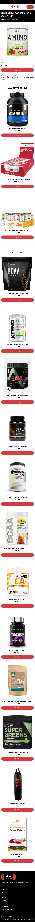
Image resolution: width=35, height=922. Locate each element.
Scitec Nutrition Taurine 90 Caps (17, 650)
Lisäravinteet (5, 19)
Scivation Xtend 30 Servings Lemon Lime (17, 344)
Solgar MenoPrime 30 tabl (17, 854)
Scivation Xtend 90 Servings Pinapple (17, 497)
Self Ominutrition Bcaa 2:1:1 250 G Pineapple (17, 293)
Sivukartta (30, 919)
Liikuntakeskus (7, 895)
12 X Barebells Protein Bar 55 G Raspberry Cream (17, 180)
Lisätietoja (17, 70)
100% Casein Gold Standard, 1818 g (17, 129)
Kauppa (30, 7)
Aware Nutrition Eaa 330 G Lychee (17, 599)
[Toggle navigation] (2, 7)
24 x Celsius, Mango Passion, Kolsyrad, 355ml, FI (17, 231)
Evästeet (14, 919)
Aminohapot (14, 19)
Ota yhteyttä (8, 919)
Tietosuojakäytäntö (22, 919)
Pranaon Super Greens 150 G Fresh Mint (17, 752)
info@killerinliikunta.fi (5, 1)
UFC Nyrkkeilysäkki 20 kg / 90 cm (17, 803)
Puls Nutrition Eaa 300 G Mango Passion (17, 395)
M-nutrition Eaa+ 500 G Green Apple (17, 446)
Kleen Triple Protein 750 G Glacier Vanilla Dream (17, 701)
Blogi (4, 900)
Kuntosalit (5, 897)
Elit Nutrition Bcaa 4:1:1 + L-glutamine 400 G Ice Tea (17, 548)
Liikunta (5, 892)
